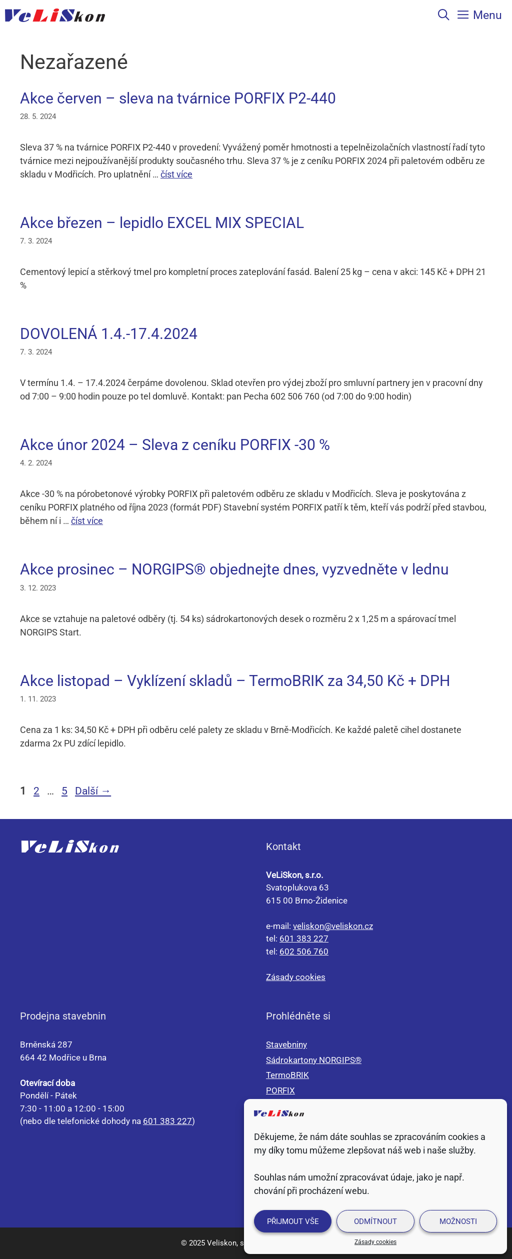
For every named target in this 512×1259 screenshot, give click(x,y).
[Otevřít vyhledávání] (444, 15)
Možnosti (458, 1221)
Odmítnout (375, 1221)
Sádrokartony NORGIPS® (314, 1060)
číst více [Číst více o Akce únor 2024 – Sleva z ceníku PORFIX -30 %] (87, 521)
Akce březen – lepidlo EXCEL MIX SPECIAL (162, 223)
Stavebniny (286, 1045)
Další (93, 790)
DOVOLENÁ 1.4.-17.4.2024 (109, 333)
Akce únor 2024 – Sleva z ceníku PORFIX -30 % (175, 445)
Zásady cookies (375, 1242)
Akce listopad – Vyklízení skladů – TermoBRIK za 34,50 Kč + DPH (235, 681)
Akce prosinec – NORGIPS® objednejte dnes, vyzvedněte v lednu (234, 569)
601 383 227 (304, 939)
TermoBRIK (287, 1075)
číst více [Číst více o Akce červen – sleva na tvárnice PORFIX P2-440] (176, 174)
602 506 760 (304, 951)
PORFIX (280, 1091)
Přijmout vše (293, 1221)
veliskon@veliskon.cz (333, 926)
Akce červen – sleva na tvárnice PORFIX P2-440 (178, 98)
